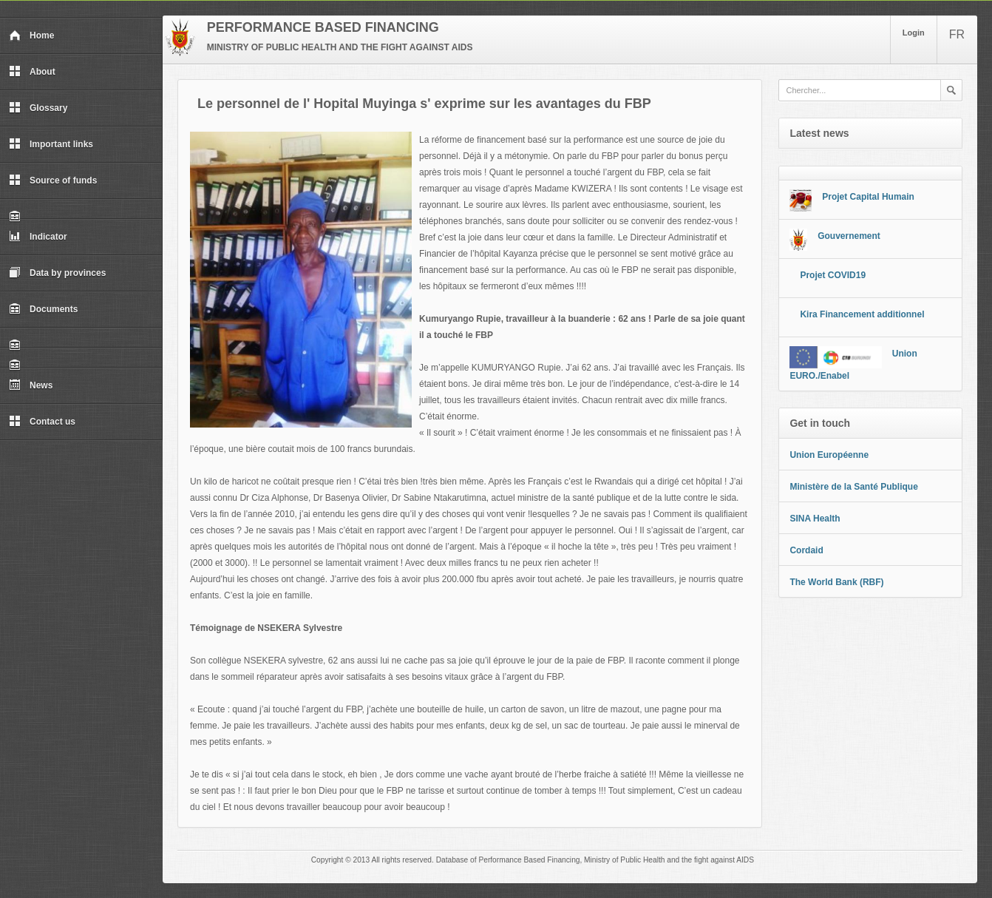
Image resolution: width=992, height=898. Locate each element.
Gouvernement (849, 236)
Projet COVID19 (833, 275)
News (30, 385)
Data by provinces (57, 273)
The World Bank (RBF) (836, 582)
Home (31, 35)
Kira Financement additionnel (862, 314)
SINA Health (814, 518)
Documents (43, 309)
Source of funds (53, 180)
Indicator (38, 237)
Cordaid (806, 550)
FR (957, 34)
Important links (51, 144)
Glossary (38, 108)
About (32, 72)
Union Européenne (829, 455)
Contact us (42, 422)
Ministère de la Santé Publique (853, 487)
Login (914, 32)
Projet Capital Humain (868, 197)
